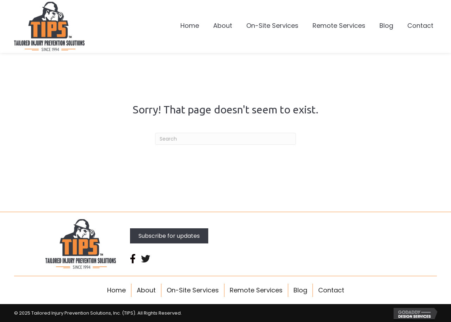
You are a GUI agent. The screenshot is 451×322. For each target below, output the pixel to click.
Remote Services (256, 290)
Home (116, 290)
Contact (331, 290)
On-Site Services (193, 290)
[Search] (225, 139)
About (146, 290)
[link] (190, 26)
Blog (300, 290)
